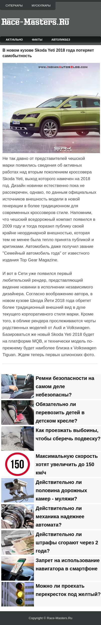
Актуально (14, 39)
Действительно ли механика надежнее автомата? (60, 516)
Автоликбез (60, 39)
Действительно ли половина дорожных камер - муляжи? (61, 490)
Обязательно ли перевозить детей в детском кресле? (60, 412)
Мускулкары (41, 5)
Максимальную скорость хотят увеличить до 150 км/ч (67, 464)
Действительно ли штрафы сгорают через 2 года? (67, 543)
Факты (37, 39)
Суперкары (14, 5)
